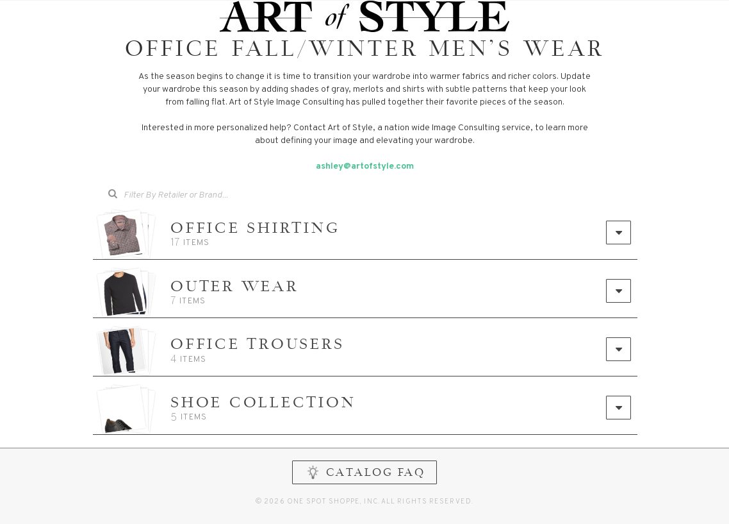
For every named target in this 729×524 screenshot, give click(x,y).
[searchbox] (194, 194)
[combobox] (184, 195)
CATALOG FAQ (364, 482)
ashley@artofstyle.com (365, 166)
